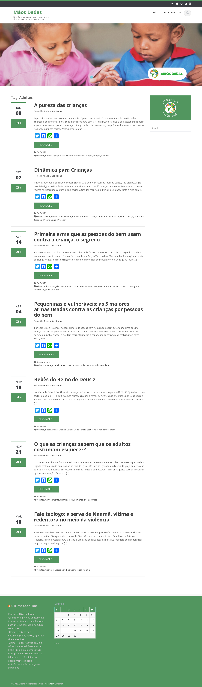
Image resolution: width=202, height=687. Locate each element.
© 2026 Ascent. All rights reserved (27, 683)
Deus (100, 216)
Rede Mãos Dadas (53, 111)
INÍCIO (155, 12)
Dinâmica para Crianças (63, 169)
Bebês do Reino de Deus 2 (65, 379)
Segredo (46, 289)
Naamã (86, 569)
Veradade (105, 365)
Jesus (62, 155)
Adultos (40, 155)
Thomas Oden (91, 499)
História (88, 286)
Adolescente (57, 216)
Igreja (56, 155)
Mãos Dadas (27, 12)
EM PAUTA (41, 152)
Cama (68, 286)
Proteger (61, 219)
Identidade (80, 365)
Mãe (95, 286)
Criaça (75, 286)
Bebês (48, 429)
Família (83, 429)
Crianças (64, 499)
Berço (62, 365)
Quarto (37, 289)
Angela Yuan (58, 286)
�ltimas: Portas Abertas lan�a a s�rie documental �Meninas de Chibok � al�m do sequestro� (23, 646)
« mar (55, 643)
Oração (96, 155)
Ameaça (49, 365)
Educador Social (111, 216)
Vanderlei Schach (107, 429)
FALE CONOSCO (172, 12)
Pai (137, 286)
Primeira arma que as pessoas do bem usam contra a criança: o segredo (87, 237)
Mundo (95, 365)
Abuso (40, 286)
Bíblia (55, 429)
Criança (49, 155)
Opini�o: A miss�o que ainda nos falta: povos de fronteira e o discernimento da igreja (23, 657)
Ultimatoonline (22, 606)
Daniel (70, 429)
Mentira (111, 286)
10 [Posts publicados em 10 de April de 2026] (78, 620)
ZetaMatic (59, 683)
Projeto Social (49, 219)
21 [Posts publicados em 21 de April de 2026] (61, 630)
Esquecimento (76, 499)
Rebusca (105, 155)
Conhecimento (52, 499)
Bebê (56, 365)
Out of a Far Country (125, 286)
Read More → (47, 144)
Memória (102, 286)
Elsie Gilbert (125, 216)
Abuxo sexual (43, 216)
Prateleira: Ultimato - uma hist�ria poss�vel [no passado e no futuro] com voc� (24, 625)
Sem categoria (43, 362)
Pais (96, 429)
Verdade (55, 289)
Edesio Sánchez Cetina (66, 569)
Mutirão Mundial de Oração (79, 155)
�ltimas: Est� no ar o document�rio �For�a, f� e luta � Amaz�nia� (24, 635)
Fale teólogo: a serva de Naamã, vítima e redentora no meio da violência (83, 516)
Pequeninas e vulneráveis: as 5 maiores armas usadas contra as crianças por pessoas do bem (88, 309)
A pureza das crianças (60, 105)
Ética (79, 569)
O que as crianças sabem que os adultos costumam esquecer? (82, 447)
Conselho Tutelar (80, 216)
